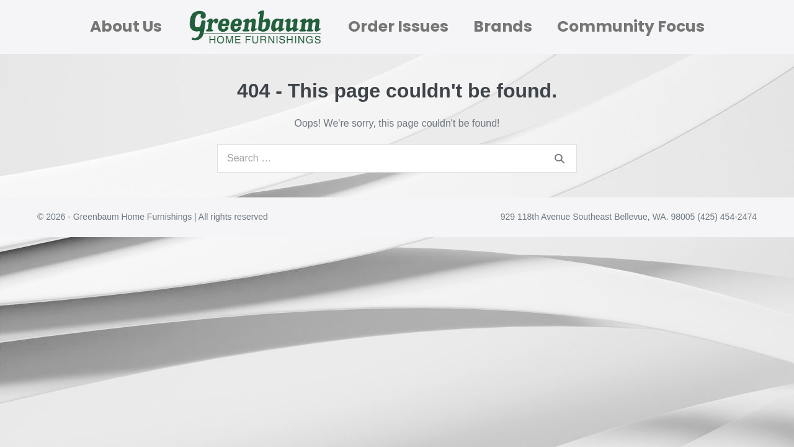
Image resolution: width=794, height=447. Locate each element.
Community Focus (631, 26)
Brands (502, 26)
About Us (126, 26)
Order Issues (398, 26)
